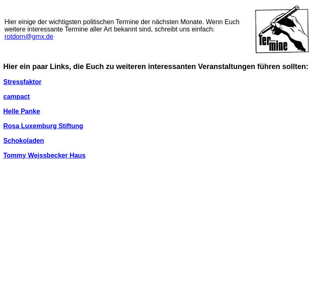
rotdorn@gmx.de (28, 36)
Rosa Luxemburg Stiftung (43, 125)
